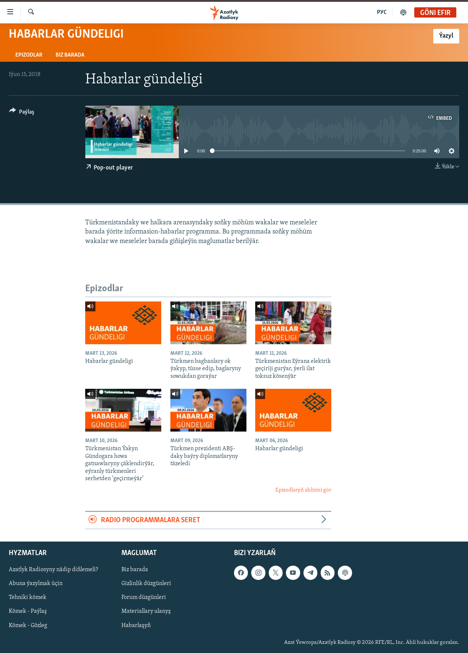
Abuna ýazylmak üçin (36, 584)
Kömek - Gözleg (28, 626)
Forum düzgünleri (143, 598)
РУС (382, 12)
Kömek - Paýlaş (28, 612)
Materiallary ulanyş (146, 612)
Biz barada (70, 55)
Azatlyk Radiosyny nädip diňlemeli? (53, 570)
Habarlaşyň (136, 626)
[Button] (21, 113)
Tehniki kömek (27, 598)
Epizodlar (28, 55)
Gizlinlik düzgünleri (146, 584)
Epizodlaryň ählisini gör (303, 490)
